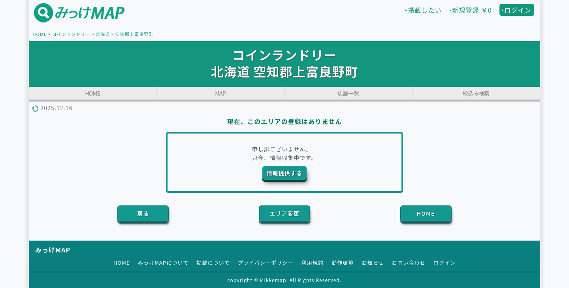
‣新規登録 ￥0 (470, 10)
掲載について (213, 262)
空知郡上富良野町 (134, 34)
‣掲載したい (423, 10)
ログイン (444, 262)
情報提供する (285, 173)
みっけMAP (52, 249)
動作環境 (343, 262)
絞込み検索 (476, 93)
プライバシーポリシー (266, 262)
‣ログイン (516, 10)
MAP (220, 93)
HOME (39, 34)
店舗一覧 (348, 93)
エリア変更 (284, 213)
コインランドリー (71, 34)
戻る (143, 213)
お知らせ (373, 262)
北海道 (103, 34)
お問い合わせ (409, 262)
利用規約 (312, 262)
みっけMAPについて (163, 262)
